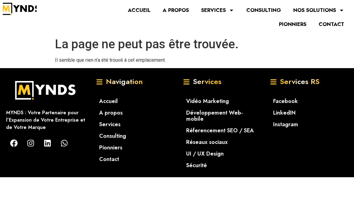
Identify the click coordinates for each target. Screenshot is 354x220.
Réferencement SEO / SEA (220, 130)
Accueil (139, 10)
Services (217, 10)
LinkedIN (284, 113)
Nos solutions (318, 10)
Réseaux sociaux (207, 142)
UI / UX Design (205, 154)
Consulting (263, 10)
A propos (176, 10)
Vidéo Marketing (207, 101)
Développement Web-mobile (214, 116)
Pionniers (292, 24)
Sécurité (196, 165)
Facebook (285, 101)
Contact (331, 24)
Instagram (285, 124)
